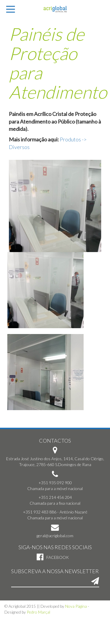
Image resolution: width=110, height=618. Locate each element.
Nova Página (76, 606)
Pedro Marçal (38, 612)
